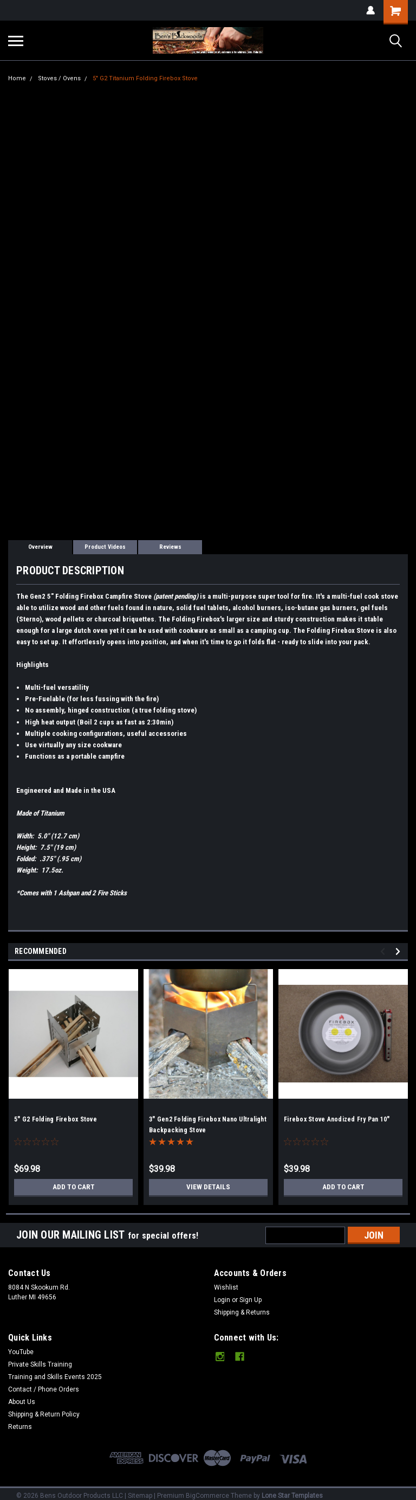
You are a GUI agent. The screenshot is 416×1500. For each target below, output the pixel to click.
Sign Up (250, 1300)
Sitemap (140, 1495)
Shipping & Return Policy (44, 1414)
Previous (384, 951)
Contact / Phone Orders (43, 1389)
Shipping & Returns (242, 1312)
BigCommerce (207, 1495)
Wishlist (226, 1287)
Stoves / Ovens (59, 78)
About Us (21, 1402)
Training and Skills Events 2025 (55, 1377)
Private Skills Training (40, 1364)
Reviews (170, 546)
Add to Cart (73, 1187)
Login (222, 1300)
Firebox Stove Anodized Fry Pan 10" (337, 1119)
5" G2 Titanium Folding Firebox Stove (145, 78)
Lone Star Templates (292, 1495)
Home (17, 78)
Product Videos (105, 546)
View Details (208, 1187)
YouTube (21, 1352)
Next (399, 951)
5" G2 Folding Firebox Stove (55, 1119)
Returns (20, 1427)
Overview (40, 546)
